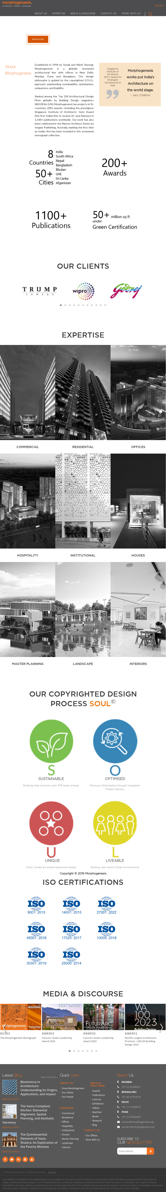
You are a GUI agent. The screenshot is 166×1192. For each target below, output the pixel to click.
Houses (66, 1134)
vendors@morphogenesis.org (138, 1127)
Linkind (18, 1159)
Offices (65, 1121)
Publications (98, 1095)
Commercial (68, 1113)
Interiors (66, 1147)
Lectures (96, 1099)
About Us (66, 1083)
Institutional (68, 1130)
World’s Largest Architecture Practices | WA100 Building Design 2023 (140, 1041)
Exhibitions (98, 1103)
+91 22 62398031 (131, 1087)
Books (5, 1033)
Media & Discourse (97, 1084)
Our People (68, 1096)
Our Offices (91, 1135)
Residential (67, 1117)
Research (97, 1120)
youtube (32, 1159)
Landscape (67, 1143)
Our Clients (83, 266)
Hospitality (67, 1126)
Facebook (5, 1159)
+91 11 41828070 (131, 1107)
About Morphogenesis (18, 69)
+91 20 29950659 (131, 1117)
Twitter (12, 1159)
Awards (48, 1033)
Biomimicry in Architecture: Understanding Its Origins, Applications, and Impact (39, 1088)
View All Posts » (49, 1077)
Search (148, 13)
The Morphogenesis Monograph (18, 1038)
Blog (94, 1124)
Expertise (67, 1108)
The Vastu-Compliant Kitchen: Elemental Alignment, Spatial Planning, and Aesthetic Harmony (28, 1114)
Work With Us (93, 1139)
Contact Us (92, 1130)
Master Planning (70, 1138)
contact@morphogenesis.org (138, 1122)
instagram (25, 1159)
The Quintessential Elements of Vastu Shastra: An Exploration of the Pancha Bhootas (38, 1140)
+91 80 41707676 (131, 1097)
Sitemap (52, 1172)
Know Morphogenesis (73, 1088)
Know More (38, 39)
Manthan (97, 1112)
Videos (95, 1107)
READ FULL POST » (11, 1099)
